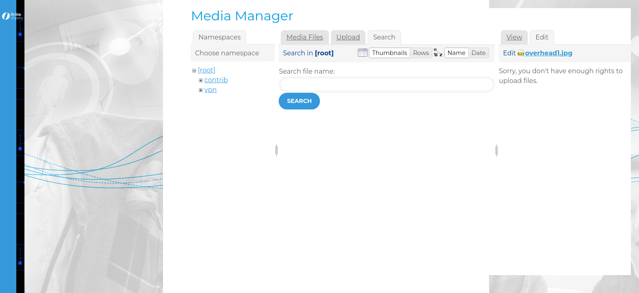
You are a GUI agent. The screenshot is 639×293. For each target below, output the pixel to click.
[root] (206, 70)
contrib (216, 80)
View (514, 37)
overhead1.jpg (548, 53)
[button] (389, 53)
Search (299, 101)
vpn (210, 90)
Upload (348, 37)
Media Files (304, 37)
